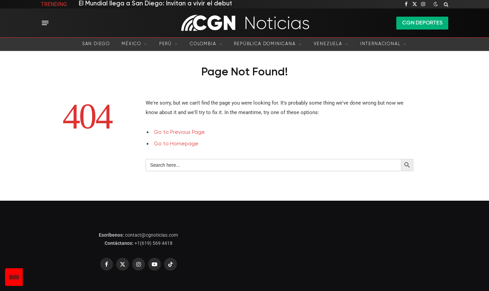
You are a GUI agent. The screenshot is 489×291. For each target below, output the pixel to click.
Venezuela (328, 44)
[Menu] (45, 23)
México (131, 44)
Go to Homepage (176, 143)
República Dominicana (264, 44)
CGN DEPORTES (422, 23)
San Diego (96, 44)
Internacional (380, 44)
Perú (165, 44)
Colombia (203, 44)
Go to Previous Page (179, 132)
